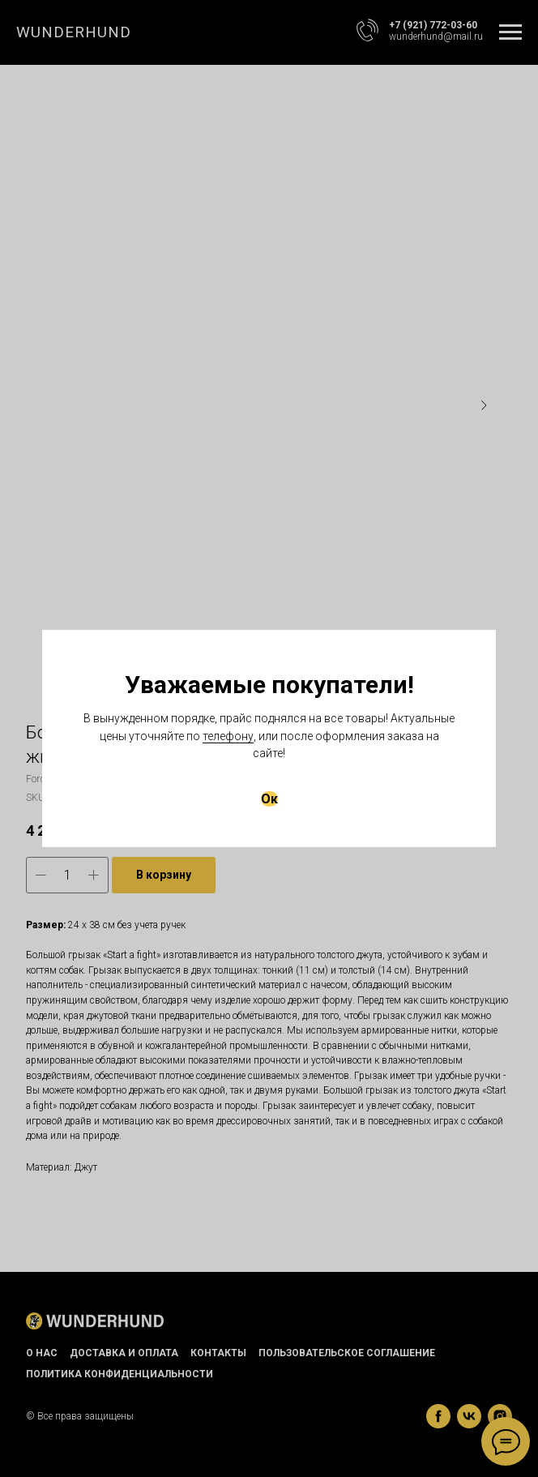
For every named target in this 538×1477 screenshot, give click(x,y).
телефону (228, 736)
